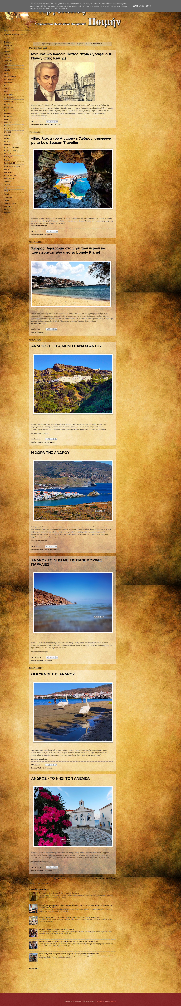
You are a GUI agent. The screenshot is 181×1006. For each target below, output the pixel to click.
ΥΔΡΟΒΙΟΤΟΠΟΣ (10, 203)
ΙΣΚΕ (6, 110)
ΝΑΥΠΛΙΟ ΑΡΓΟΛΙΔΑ (11, 147)
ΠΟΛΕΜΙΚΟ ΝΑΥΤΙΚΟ (12, 166)
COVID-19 (7, 206)
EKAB (6, 209)
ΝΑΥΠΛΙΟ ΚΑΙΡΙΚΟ (11, 151)
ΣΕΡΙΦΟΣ (7, 182)
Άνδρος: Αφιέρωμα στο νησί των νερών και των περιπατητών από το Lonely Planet (68, 250)
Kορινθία (7, 213)
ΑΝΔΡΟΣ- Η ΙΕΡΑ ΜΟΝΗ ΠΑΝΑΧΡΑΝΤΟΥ (66, 346)
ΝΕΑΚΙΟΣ (7, 154)
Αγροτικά (7, 48)
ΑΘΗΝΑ (7, 51)
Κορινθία (7, 129)
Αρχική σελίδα (60, 878)
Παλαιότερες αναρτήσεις (104, 878)
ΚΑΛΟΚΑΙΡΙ (8, 116)
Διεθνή (6, 89)
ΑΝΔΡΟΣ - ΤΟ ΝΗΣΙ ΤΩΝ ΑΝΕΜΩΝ (60, 778)
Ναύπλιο (7, 144)
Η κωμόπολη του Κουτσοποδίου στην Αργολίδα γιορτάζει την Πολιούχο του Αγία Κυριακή (69, 917)
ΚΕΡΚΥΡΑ (7, 123)
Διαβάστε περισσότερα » (39, 116)
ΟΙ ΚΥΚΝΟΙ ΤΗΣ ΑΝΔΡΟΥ (53, 674)
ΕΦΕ (6, 92)
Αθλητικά (7, 54)
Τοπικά (46, 550)
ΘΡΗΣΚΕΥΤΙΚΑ (9, 98)
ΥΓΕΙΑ (6, 200)
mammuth (100, 1001)
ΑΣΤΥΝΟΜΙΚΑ (9, 79)
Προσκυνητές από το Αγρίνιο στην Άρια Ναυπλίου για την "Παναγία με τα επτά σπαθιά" (69, 941)
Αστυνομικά (8, 82)
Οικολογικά (48, 768)
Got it (148, 6)
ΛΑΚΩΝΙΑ (7, 135)
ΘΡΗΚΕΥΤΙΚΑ (49, 125)
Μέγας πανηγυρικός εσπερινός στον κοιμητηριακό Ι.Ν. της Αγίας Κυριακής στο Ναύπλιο (69, 954)
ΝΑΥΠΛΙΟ (58, 125)
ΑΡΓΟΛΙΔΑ (8, 61)
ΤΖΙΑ (6, 188)
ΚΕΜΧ (6, 120)
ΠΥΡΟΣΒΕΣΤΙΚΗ (10, 175)
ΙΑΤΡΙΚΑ (7, 104)
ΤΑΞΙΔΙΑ (7, 185)
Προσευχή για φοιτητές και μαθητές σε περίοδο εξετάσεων (59, 893)
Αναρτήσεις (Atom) (44, 883)
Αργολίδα (7, 64)
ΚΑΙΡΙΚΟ (7, 113)
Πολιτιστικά (8, 172)
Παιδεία (7, 160)
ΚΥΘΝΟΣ (7, 132)
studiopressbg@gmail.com (13, 34)
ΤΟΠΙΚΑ (7, 191)
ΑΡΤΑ (6, 73)
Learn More (138, 6)
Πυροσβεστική (9, 178)
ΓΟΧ (5, 85)
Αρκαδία (7, 70)
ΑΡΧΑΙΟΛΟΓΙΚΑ (10, 76)
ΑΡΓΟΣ (6, 67)
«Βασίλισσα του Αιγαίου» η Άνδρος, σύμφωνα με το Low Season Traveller (71, 140)
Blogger (112, 1001)
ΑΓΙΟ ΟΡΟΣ (8, 45)
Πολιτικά (7, 169)
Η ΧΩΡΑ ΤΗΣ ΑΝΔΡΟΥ (50, 453)
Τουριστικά (48, 235)
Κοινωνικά (7, 126)
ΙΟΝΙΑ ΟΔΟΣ (8, 107)
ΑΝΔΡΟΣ (40, 125)
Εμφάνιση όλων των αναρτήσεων (89, 44)
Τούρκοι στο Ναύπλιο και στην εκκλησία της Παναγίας (57, 929)
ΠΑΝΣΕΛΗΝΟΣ (9, 163)
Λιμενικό (7, 138)
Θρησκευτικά (8, 101)
